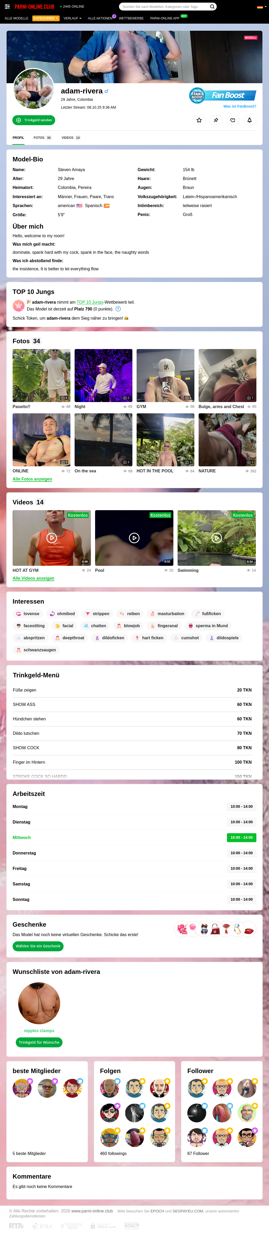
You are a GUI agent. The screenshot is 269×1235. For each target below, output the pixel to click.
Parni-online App (166, 17)
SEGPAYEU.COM (188, 1211)
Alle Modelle (16, 18)
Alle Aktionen (101, 17)
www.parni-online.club (92, 1210)
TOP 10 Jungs (90, 302)
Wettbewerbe (131, 18)
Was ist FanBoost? (240, 106)
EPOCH (157, 1211)
